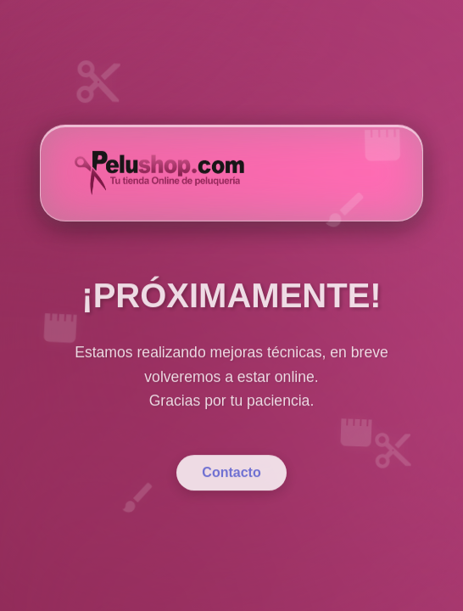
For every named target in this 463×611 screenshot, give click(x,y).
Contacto (231, 486)
